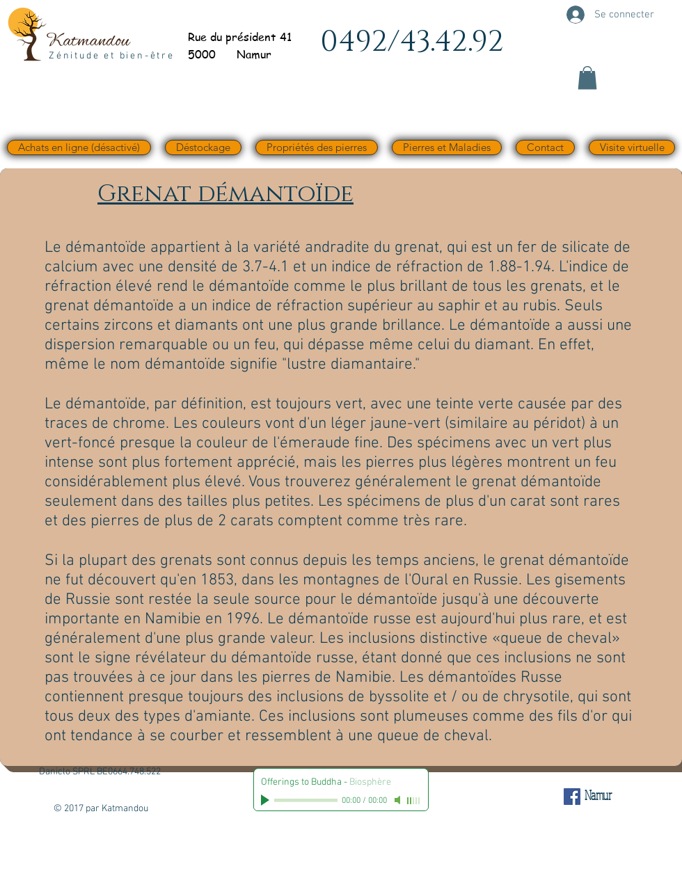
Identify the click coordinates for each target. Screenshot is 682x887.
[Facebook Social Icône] (572, 796)
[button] (587, 77)
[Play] (266, 800)
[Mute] (399, 800)
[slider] (414, 800)
